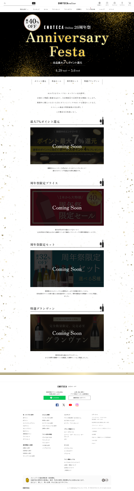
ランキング (36, 9)
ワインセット (56, 9)
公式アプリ (79, 397)
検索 (34, 3)
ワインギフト (68, 9)
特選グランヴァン (92, 81)
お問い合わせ (95, 414)
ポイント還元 (40, 81)
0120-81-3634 (103, 417)
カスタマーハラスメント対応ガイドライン (101, 428)
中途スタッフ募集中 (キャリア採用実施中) (101, 437)
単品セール (56, 81)
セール (46, 9)
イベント (111, 9)
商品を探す (24, 9)
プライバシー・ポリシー (97, 425)
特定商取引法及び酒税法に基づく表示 (100, 422)
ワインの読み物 (90, 9)
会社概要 (94, 434)
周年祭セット (73, 81)
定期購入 (79, 9)
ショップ (102, 9)
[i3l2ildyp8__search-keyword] (19, 3)
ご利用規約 (94, 431)
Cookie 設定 (94, 440)
